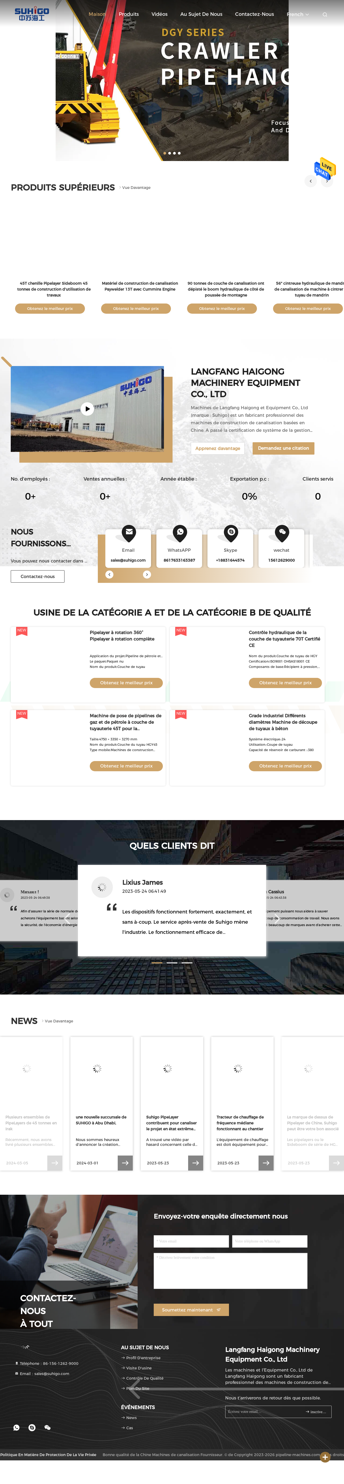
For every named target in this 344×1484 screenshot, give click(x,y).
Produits (129, 14)
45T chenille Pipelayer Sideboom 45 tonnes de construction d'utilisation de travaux (54, 289)
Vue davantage (134, 187)
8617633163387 (179, 560)
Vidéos (159, 14)
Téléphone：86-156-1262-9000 (46, 1363)
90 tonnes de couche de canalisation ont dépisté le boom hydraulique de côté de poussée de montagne (226, 289)
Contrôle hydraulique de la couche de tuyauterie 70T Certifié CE (284, 639)
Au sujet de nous (201, 14)
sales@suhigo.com (128, 560)
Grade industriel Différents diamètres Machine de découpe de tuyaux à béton (283, 722)
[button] (310, 181)
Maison (97, 14)
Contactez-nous (254, 14)
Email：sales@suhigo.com (42, 1373)
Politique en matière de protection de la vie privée (48, 1454)
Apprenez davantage (217, 448)
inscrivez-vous (316, 1411)
